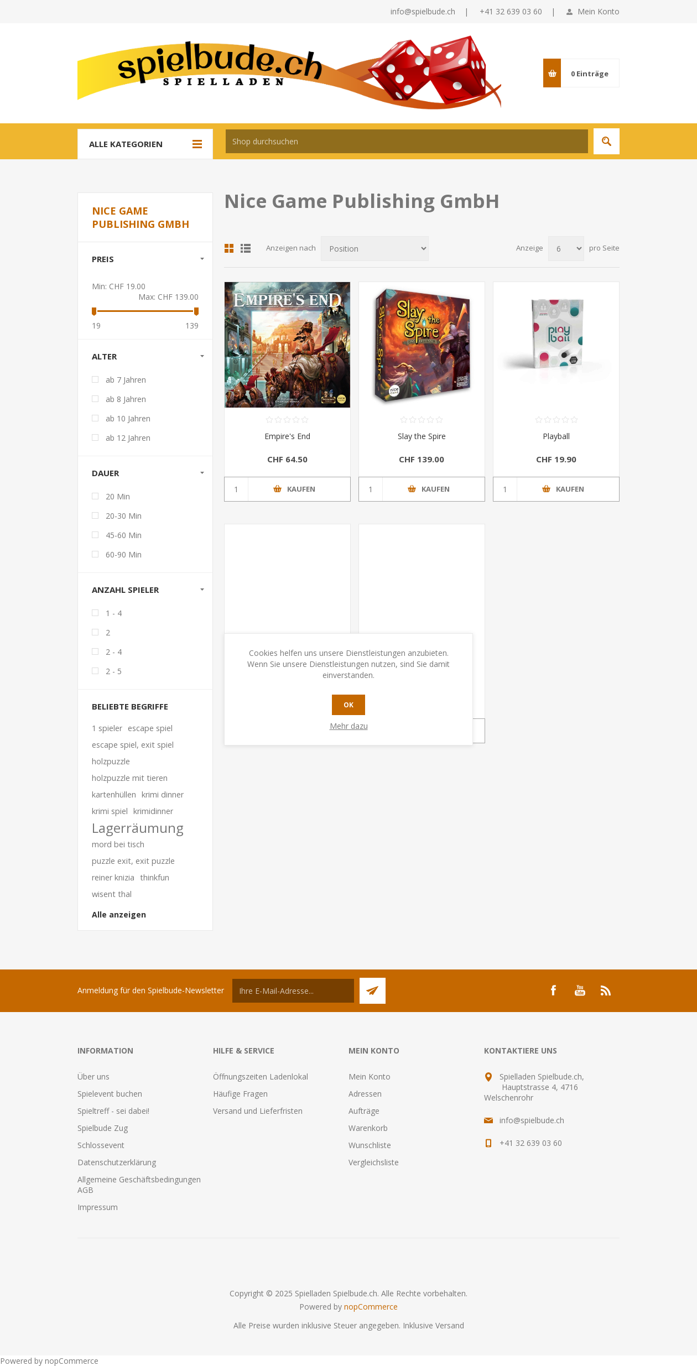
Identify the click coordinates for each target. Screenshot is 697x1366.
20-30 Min (124, 515)
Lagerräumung (138, 828)
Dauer (105, 472)
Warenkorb (368, 1128)
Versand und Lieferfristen (258, 1111)
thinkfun (154, 877)
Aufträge (363, 1111)
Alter (104, 356)
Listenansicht (246, 248)
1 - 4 (114, 613)
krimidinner (153, 811)
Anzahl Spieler (125, 589)
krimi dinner (163, 794)
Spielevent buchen (109, 1093)
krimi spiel (110, 811)
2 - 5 (114, 671)
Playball (556, 436)
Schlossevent (100, 1145)
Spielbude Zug (102, 1128)
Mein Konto (599, 11)
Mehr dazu (349, 726)
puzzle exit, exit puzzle (133, 861)
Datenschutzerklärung (116, 1162)
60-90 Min (124, 554)
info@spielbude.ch (423, 11)
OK (348, 705)
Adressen (365, 1093)
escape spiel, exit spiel (133, 744)
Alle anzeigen (119, 914)
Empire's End (287, 436)
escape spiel (150, 728)
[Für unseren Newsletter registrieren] (293, 991)
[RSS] (606, 990)
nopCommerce (371, 1306)
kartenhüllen (114, 794)
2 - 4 (114, 651)
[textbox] (407, 141)
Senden (373, 991)
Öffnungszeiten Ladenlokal (260, 1076)
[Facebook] (553, 990)
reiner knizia (113, 877)
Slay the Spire (422, 436)
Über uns (93, 1076)
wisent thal (112, 894)
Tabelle (229, 248)
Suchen (607, 141)
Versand (449, 1325)
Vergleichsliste (373, 1162)
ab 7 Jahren (126, 379)
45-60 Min (124, 535)
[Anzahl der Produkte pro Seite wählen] (566, 248)
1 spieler (107, 728)
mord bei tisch (118, 844)
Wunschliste (369, 1145)
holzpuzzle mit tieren (130, 778)
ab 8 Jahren (126, 399)
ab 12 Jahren (128, 437)
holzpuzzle (111, 761)
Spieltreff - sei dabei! (113, 1111)
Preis (103, 258)
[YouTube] (580, 990)
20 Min (118, 496)
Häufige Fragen (240, 1093)
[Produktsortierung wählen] (375, 248)
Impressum (97, 1207)
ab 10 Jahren (128, 418)
